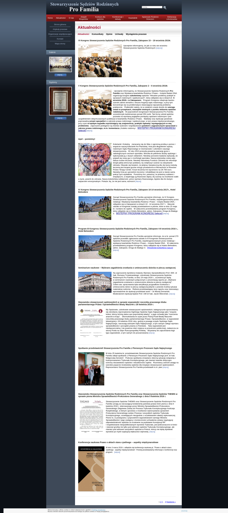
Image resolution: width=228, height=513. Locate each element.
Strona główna (60, 24)
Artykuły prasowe (60, 29)
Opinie (109, 34)
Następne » (171, 502)
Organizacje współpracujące (60, 34)
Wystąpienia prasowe (136, 34)
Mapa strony (60, 44)
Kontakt (60, 39)
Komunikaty (97, 34)
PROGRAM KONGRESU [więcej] (160, 248)
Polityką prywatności (98, 510)
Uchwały (119, 34)
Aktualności (83, 34)
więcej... (60, 75)
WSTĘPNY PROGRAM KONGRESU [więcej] (139, 213)
